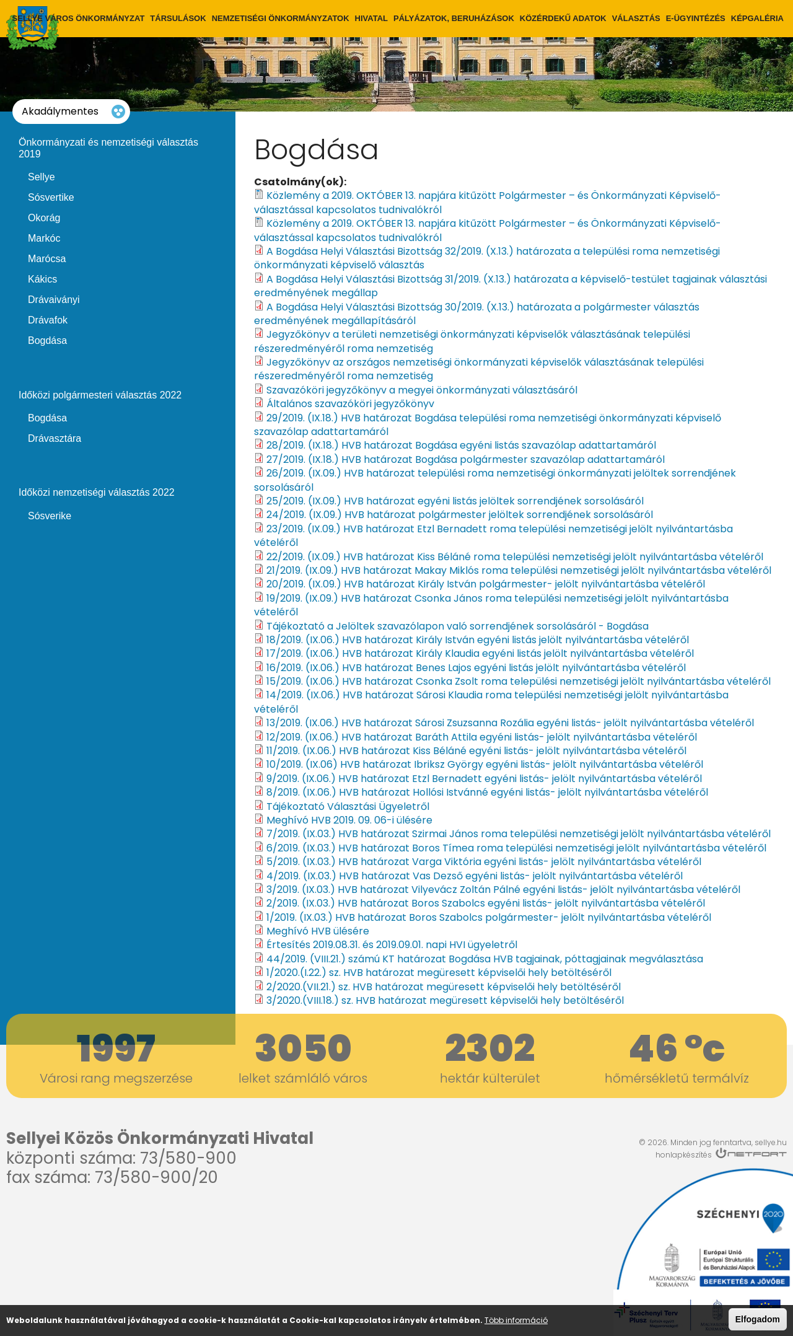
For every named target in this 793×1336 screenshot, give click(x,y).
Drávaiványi (54, 299)
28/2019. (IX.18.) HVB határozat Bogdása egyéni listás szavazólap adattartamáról (461, 445)
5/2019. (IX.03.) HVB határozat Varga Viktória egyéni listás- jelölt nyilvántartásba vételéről (483, 862)
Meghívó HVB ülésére (317, 931)
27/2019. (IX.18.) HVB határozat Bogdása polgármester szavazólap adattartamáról (465, 459)
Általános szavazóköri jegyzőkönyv (350, 404)
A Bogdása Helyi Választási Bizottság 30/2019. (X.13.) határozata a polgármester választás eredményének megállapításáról (476, 314)
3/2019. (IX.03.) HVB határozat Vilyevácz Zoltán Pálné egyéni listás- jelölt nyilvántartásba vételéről (503, 889)
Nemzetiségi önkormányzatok (280, 18)
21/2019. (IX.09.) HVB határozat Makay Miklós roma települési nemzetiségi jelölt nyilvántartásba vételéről (518, 570)
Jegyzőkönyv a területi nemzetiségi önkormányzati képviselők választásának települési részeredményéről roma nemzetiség (472, 341)
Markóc (44, 238)
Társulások (178, 18)
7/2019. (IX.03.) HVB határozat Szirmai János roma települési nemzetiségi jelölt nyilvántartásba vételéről (518, 834)
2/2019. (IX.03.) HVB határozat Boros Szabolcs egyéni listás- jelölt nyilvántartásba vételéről (485, 903)
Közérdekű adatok (563, 18)
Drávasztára (54, 438)
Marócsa (47, 258)
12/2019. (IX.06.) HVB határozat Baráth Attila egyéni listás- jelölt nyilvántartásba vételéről (481, 737)
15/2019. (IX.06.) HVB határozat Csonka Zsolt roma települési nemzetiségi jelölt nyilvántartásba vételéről (518, 681)
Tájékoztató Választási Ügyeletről (347, 806)
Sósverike (49, 516)
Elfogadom (757, 1320)
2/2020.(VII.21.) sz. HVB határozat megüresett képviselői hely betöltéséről (443, 987)
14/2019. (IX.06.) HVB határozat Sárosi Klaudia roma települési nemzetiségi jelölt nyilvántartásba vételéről (491, 702)
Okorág (44, 218)
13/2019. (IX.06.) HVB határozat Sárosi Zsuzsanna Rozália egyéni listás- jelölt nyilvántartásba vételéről (510, 723)
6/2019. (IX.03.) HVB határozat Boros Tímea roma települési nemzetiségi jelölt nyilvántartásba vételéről (516, 848)
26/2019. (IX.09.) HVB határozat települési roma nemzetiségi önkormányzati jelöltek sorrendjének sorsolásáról (495, 480)
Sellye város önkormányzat (78, 18)
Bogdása (47, 340)
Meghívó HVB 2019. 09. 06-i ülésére (349, 820)
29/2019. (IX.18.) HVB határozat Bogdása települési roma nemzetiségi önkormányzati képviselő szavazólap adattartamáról (487, 425)
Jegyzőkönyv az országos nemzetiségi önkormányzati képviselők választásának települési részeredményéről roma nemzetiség (479, 369)
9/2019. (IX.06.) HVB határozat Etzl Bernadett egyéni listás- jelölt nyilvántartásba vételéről (484, 778)
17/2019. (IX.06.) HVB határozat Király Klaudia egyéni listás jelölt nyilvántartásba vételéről (480, 653)
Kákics (42, 279)
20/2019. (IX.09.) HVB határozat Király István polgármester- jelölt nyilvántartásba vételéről (485, 584)
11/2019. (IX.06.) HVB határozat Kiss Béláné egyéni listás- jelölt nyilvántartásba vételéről (476, 751)
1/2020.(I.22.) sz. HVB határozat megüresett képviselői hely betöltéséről (438, 972)
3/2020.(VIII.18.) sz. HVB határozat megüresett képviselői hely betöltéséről (445, 1000)
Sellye (41, 177)
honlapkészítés (683, 1154)
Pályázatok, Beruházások (453, 18)
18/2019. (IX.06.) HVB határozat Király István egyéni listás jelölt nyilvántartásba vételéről (477, 640)
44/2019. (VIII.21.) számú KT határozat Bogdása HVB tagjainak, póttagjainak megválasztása (484, 959)
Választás (636, 18)
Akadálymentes (60, 111)
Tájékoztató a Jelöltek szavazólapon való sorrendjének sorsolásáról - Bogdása (457, 626)
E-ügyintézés (695, 18)
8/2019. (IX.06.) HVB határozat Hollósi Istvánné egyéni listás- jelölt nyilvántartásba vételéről (487, 792)
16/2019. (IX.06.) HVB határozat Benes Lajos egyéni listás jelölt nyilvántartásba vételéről (476, 668)
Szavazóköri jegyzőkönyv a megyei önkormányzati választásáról (421, 390)
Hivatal (371, 18)
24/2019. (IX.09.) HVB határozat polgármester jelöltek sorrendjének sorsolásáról (459, 515)
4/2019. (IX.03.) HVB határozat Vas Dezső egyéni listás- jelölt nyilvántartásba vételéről (474, 876)
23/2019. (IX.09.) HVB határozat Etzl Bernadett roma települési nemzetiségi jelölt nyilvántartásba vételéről (493, 536)
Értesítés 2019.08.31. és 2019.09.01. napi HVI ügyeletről (391, 945)
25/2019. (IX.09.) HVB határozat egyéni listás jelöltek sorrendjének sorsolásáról (455, 501)
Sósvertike (51, 197)
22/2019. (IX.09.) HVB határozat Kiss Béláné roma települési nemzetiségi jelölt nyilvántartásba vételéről (514, 557)
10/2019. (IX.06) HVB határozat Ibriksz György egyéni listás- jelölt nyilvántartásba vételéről (484, 764)
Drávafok (48, 320)
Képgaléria (757, 18)
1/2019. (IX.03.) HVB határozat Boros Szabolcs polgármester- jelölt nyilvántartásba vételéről (488, 917)
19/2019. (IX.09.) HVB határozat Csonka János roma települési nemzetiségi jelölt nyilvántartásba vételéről (491, 605)
